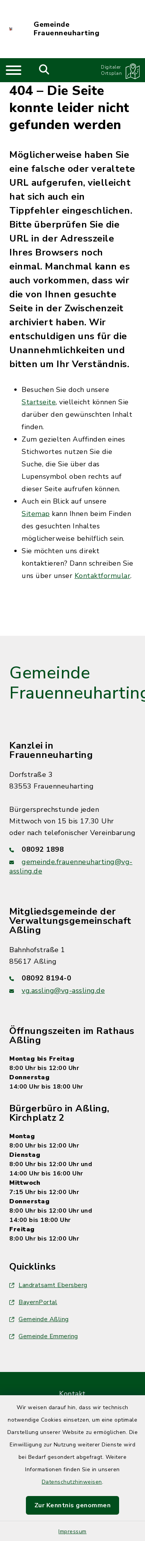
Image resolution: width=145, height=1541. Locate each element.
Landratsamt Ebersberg (48, 1285)
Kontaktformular (103, 575)
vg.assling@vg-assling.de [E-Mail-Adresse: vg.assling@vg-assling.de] (63, 990)
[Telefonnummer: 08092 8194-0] (72, 978)
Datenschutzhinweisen (72, 1482)
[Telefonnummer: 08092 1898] (72, 849)
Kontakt (72, 1393)
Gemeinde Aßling (39, 1319)
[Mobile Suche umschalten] (44, 70)
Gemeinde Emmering (43, 1336)
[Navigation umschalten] (13, 70)
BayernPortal (33, 1302)
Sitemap (36, 513)
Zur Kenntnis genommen (72, 1505)
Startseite (39, 402)
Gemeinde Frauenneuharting (66, 29)
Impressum (72, 1531)
